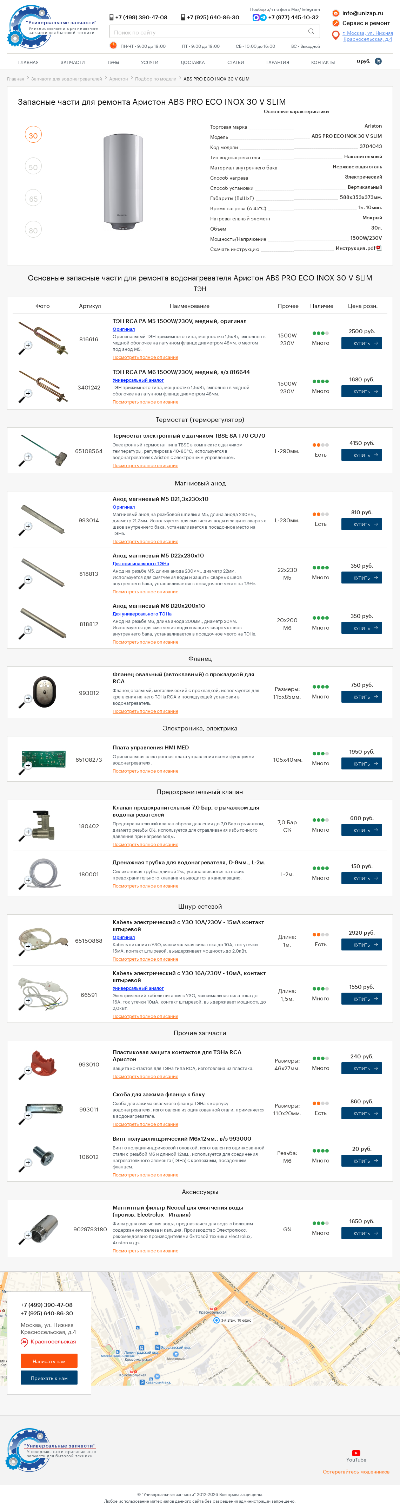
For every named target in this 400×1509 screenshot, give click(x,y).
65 (33, 198)
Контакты (323, 61)
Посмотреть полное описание (145, 356)
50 (33, 166)
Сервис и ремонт (366, 23)
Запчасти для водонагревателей (66, 78)
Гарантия (277, 61)
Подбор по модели (155, 78)
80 (33, 229)
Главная (28, 61)
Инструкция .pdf (359, 248)
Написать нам (49, 1361)
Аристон (118, 78)
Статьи (235, 61)
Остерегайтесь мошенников (356, 1471)
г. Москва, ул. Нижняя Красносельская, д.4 (367, 35)
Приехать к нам (49, 1377)
